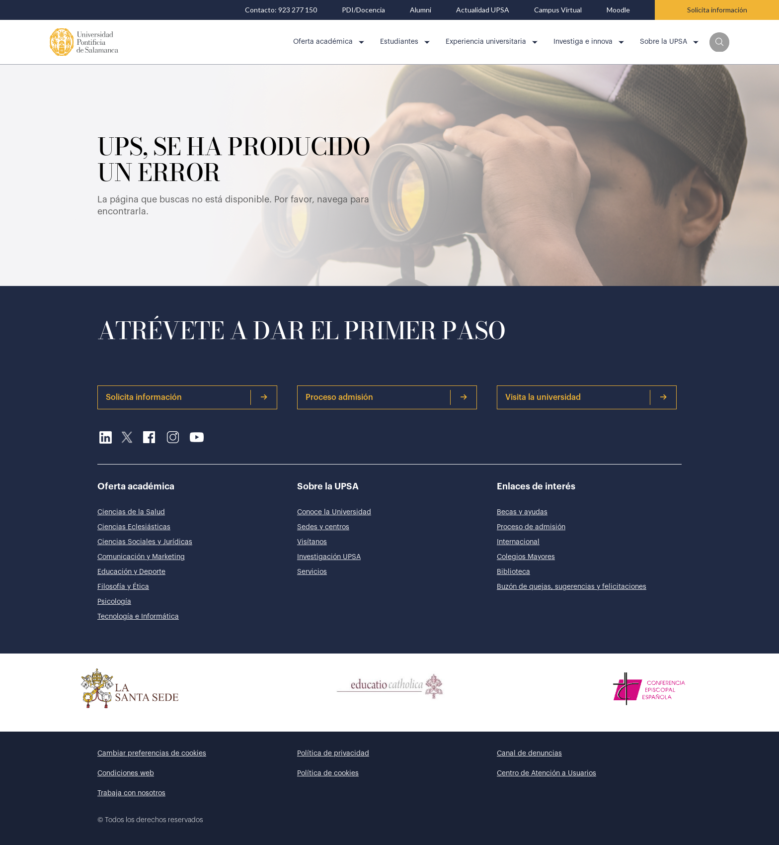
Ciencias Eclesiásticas (133, 527)
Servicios (312, 571)
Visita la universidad (586, 397)
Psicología (114, 601)
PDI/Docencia (363, 10)
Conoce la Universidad (334, 512)
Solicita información (717, 9)
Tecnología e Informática (138, 616)
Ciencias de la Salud (131, 512)
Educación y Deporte (131, 571)
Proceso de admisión (531, 527)
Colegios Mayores (526, 557)
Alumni (420, 10)
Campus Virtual (558, 10)
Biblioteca (513, 571)
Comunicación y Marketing (141, 557)
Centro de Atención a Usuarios (546, 773)
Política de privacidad (333, 753)
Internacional (518, 542)
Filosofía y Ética (123, 586)
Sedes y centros (323, 527)
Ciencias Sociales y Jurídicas (144, 542)
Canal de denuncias (529, 753)
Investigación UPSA (329, 557)
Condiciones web (125, 773)
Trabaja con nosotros (131, 793)
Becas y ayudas (522, 512)
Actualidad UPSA (482, 10)
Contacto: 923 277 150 (281, 10)
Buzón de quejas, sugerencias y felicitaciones (571, 586)
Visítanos (312, 542)
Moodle (618, 10)
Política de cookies (328, 773)
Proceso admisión (386, 397)
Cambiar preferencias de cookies (151, 753)
